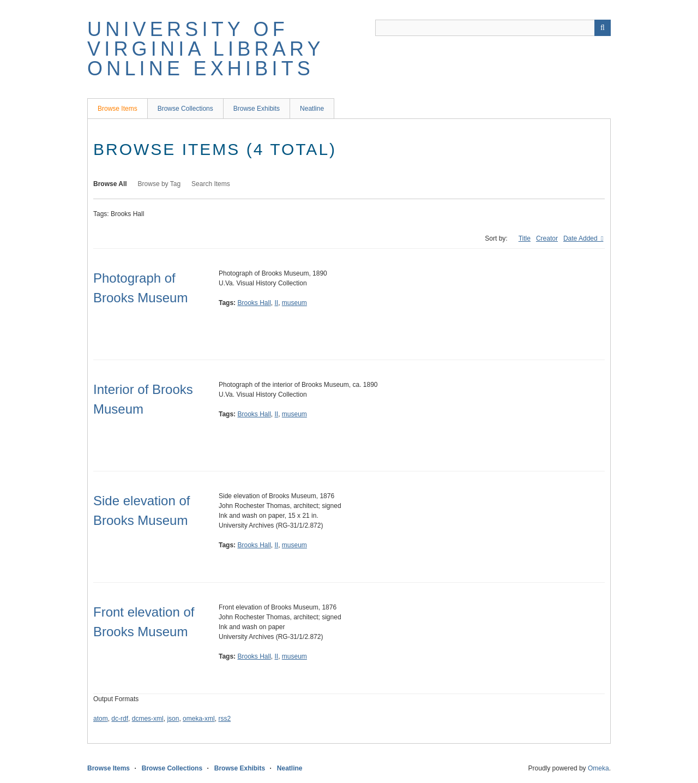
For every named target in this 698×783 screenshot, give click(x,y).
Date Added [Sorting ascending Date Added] (581, 238)
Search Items (210, 184)
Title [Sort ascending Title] (525, 238)
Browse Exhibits (256, 108)
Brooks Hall (253, 303)
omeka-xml (199, 718)
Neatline (312, 108)
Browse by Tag (159, 184)
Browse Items (117, 108)
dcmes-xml (148, 718)
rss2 (224, 718)
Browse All (110, 184)
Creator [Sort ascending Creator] (547, 238)
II (277, 303)
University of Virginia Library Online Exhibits (205, 49)
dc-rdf (119, 718)
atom (100, 718)
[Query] (493, 28)
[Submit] (602, 28)
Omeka (598, 768)
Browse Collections (185, 108)
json (173, 718)
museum (294, 303)
